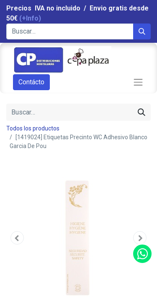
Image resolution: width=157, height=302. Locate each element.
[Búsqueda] (142, 31)
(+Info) (30, 18)
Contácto (31, 82)
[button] (17, 238)
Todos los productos (32, 128)
